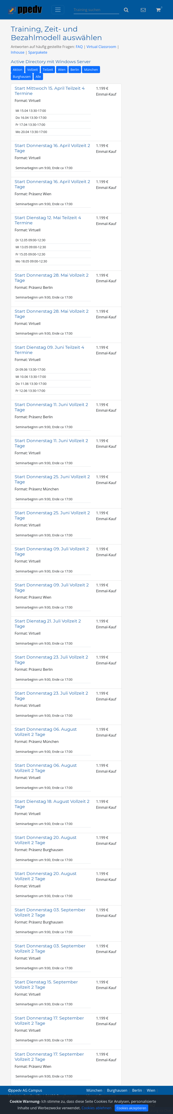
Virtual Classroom (101, 46)
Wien (62, 69)
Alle (38, 76)
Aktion (17, 69)
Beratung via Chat (158, 1110)
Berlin (75, 69)
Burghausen (22, 76)
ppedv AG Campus (25, 1090)
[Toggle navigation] (58, 9)
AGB (90, 1105)
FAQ (79, 46)
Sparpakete (37, 52)
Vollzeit (32, 69)
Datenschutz (132, 1105)
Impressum (107, 1105)
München (91, 69)
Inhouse (17, 52)
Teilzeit (48, 69)
